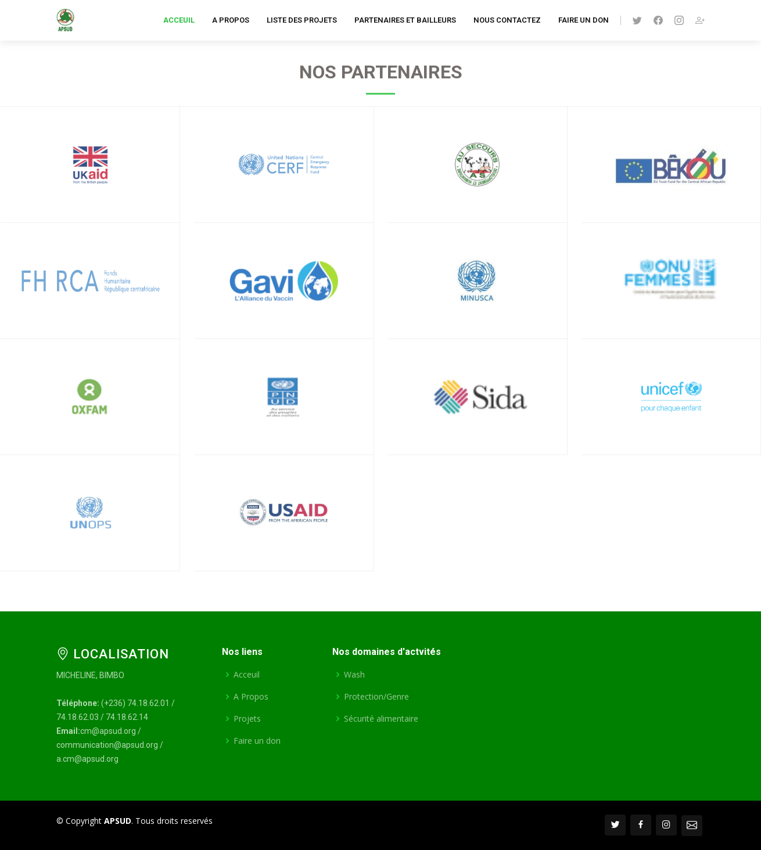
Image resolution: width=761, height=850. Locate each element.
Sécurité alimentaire (381, 719)
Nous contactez (507, 20)
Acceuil (179, 20)
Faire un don (583, 20)
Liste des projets (302, 20)
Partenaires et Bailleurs (405, 20)
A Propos (230, 20)
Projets (247, 719)
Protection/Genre (376, 697)
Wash (354, 675)
